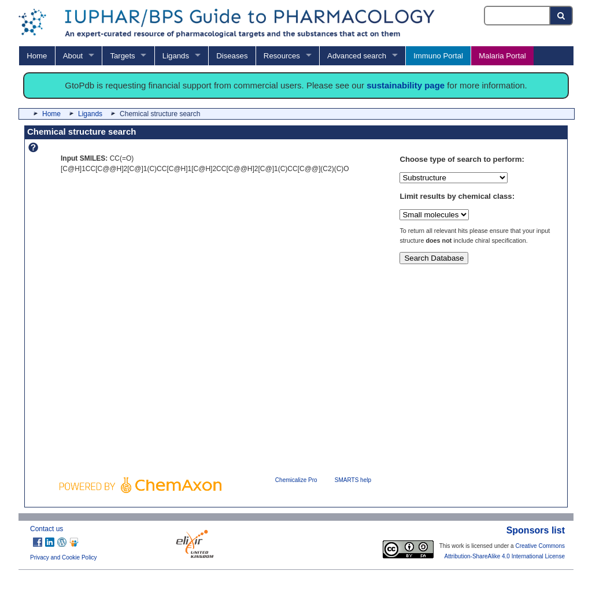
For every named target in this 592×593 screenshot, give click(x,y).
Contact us (46, 529)
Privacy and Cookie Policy (63, 557)
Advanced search (356, 55)
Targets (122, 55)
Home (37, 55)
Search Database (434, 258)
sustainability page (406, 85)
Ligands (175, 55)
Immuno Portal (438, 55)
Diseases (231, 55)
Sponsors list (535, 530)
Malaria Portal (502, 55)
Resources (282, 55)
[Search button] (561, 15)
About (73, 55)
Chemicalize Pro (296, 480)
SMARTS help (353, 480)
